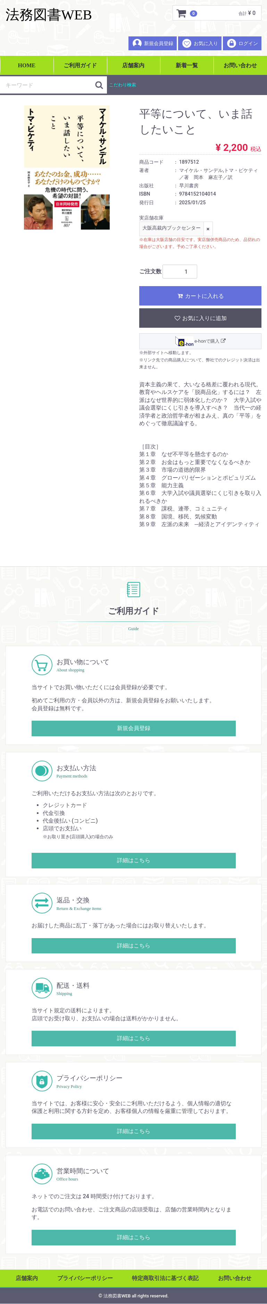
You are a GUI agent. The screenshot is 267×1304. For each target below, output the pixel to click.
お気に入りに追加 (200, 318)
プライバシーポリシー (85, 1278)
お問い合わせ (240, 65)
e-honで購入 (200, 341)
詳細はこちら (133, 860)
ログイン (242, 43)
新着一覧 (187, 65)
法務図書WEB (49, 15)
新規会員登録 (152, 43)
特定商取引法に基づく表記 (165, 1278)
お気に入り (200, 43)
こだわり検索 (122, 84)
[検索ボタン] (99, 85)
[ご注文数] (179, 272)
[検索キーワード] (48, 85)
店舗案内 (133, 65)
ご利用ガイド (80, 65)
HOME (27, 65)
